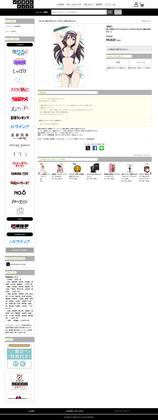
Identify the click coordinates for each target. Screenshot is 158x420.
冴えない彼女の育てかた (48, 21)
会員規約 (31, 411)
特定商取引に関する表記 (74, 411)
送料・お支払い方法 (74, 4)
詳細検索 (118, 12)
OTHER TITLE (20, 234)
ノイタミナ (19, 45)
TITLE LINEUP (12, 39)
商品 (117, 62)
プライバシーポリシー (122, 411)
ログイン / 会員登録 (13, 26)
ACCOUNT (11, 21)
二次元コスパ (146, 21)
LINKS (9, 339)
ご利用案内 (60, 4)
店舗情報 (99, 4)
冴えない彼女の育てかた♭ (67, 21)
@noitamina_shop (15, 264)
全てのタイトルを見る (19, 250)
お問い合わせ (88, 4)
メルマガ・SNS (110, 4)
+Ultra (19, 219)
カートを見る (11, 31)
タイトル (140, 62)
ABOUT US (11, 272)
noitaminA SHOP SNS (15, 258)
